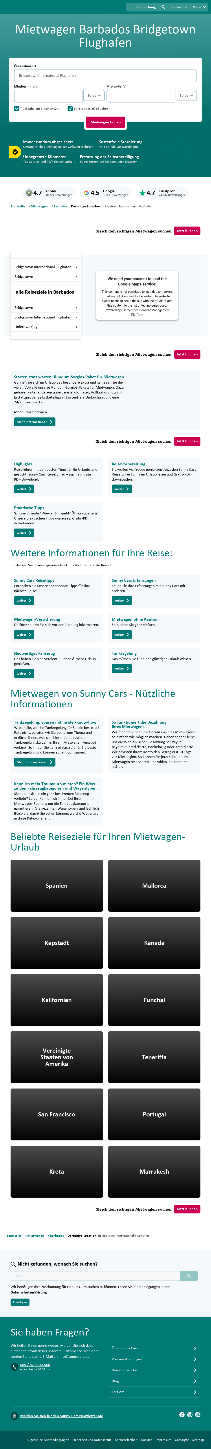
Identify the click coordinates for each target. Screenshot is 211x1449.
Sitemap (178, 1441)
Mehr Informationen (35, 422)
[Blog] (197, 1406)
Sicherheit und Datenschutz (72, 1441)
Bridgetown (46, 277)
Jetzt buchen (187, 231)
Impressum (144, 1441)
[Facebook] (182, 1406)
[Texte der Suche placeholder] (95, 1268)
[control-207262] (48, 96)
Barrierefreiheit (106, 1441)
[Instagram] (190, 1406)
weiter (24, 489)
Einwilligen (20, 1294)
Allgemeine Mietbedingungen (28, 1441)
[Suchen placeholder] (189, 1268)
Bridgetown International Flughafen (46, 267)
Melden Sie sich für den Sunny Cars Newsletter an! (61, 1408)
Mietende (116, 86)
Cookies (126, 1441)
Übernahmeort (25, 66)
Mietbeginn (25, 86)
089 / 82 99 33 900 (35, 1357)
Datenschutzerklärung (29, 1284)
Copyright (162, 1441)
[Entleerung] (192, 76)
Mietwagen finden (105, 122)
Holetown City (46, 327)
